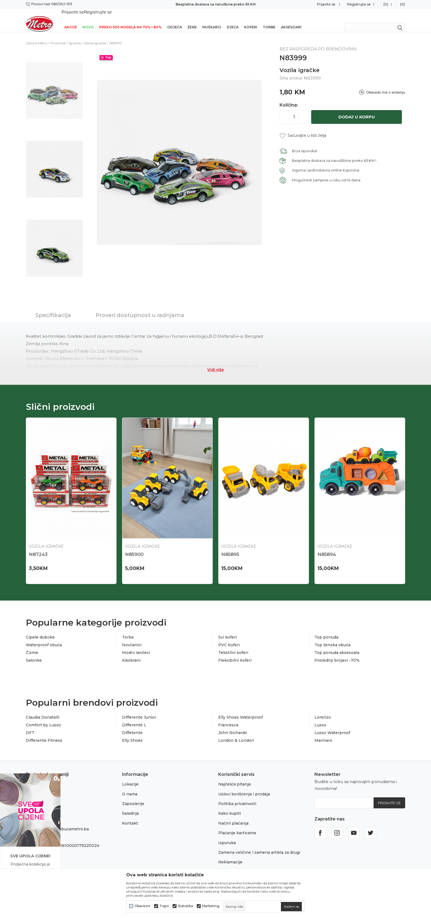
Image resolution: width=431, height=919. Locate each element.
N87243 (38, 547)
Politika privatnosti (237, 796)
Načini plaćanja (233, 816)
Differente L (134, 717)
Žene (192, 20)
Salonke (34, 653)
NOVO (88, 20)
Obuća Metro (36, 36)
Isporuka (227, 835)
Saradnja (130, 806)
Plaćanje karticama (237, 825)
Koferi (250, 20)
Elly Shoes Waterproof (240, 710)
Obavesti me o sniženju (385, 85)
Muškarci (211, 20)
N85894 (326, 547)
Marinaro (323, 733)
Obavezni (142, 906)
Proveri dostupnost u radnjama (140, 308)
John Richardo (232, 725)
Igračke (75, 36)
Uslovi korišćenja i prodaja (244, 786)
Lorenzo (322, 710)
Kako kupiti (229, 806)
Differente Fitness (44, 733)
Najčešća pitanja (234, 777)
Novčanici (132, 637)
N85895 (230, 547)
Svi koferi (227, 630)
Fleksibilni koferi (235, 653)
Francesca (228, 717)
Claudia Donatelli (42, 710)
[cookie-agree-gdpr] (291, 906)
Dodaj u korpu (356, 109)
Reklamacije (230, 854)
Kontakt (130, 816)
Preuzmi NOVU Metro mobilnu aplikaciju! (215, 4)
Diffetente (132, 725)
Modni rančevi (136, 645)
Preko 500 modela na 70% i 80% (130, 20)
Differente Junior (139, 710)
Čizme (32, 645)
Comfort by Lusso (43, 717)
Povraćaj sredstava (236, 864)
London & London (236, 733)
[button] (303, 128)
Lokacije (130, 777)
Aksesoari (291, 20)
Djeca (233, 20)
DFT (30, 725)
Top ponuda (326, 630)
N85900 (134, 547)
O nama (129, 786)
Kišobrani (131, 653)
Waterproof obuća (44, 637)
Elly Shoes (132, 733)
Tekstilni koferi (233, 645)
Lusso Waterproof (332, 725)
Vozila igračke (95, 36)
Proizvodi (58, 36)
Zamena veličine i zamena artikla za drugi (259, 845)
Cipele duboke (40, 630)
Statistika (185, 906)
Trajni (164, 906)
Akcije (70, 20)
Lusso (320, 717)
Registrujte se (359, 4)
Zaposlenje (133, 796)
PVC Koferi (229, 637)
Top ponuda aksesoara (336, 645)
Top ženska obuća (332, 637)
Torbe (269, 20)
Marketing (210, 906)
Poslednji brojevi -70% (337, 653)
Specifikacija (53, 308)
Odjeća (174, 20)
